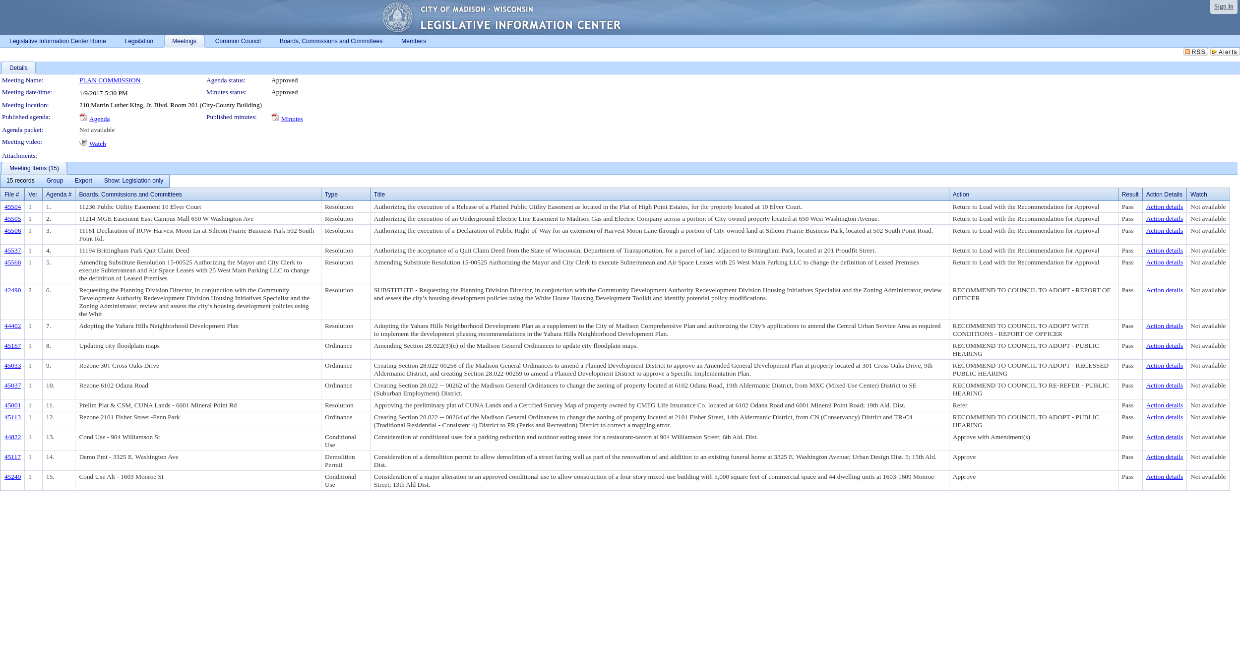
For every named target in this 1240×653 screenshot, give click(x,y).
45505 (12, 218)
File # (11, 194)
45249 (12, 476)
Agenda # (58, 194)
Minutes (292, 119)
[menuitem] (20, 181)
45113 (12, 417)
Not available (97, 129)
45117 (12, 456)
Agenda (99, 119)
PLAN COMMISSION (109, 80)
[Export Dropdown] (83, 181)
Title (379, 194)
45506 (12, 230)
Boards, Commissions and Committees (130, 194)
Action (961, 194)
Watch (97, 143)
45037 (12, 385)
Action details (1164, 206)
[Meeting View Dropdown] (133, 181)
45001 (12, 405)
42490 (12, 290)
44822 (12, 437)
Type (331, 194)
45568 (12, 262)
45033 (12, 365)
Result (1130, 194)
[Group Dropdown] (55, 181)
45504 (12, 206)
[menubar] (85, 181)
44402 (12, 325)
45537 (12, 250)
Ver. (33, 194)
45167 (12, 345)
